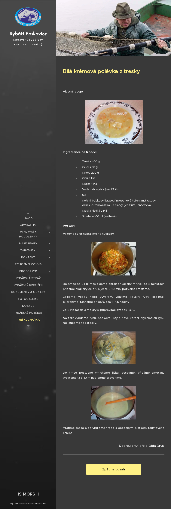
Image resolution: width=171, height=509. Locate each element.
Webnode (40, 503)
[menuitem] (28, 218)
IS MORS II (28, 494)
